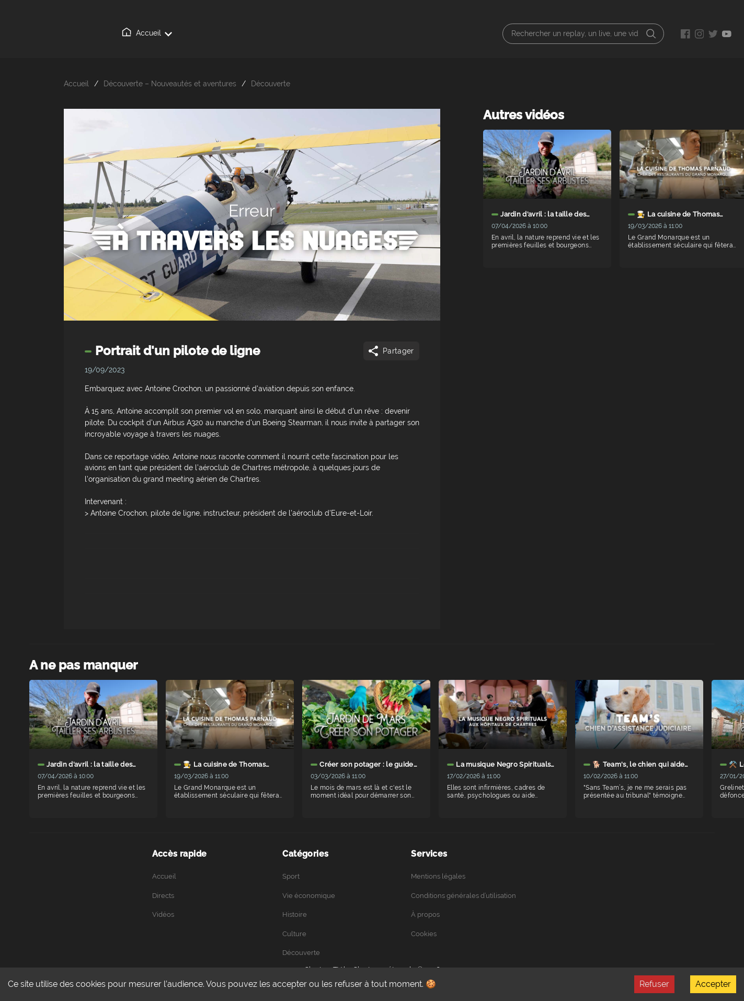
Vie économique (308, 896)
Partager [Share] (390, 351)
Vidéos (223, 33)
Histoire (294, 914)
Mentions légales (438, 876)
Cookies (424, 934)
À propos (271, 33)
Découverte (270, 83)
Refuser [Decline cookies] (654, 984)
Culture (294, 934)
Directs (177, 33)
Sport (291, 876)
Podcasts (322, 33)
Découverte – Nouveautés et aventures (170, 83)
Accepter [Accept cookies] (713, 984)
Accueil (131, 33)
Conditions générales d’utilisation (463, 896)
